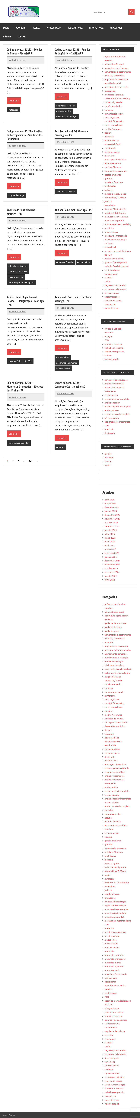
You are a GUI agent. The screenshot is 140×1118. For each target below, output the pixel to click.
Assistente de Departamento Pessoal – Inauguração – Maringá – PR (25, 301)
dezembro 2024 (112, 560)
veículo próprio (112, 359)
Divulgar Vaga (53, 27)
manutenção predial (114, 220)
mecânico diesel (112, 935)
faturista (109, 829)
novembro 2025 (112, 518)
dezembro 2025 (112, 514)
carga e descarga (16, 195)
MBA (107, 425)
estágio (108, 336)
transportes (110, 304)
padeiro (108, 989)
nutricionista (111, 977)
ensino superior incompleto (21, 282)
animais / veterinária (114, 75)
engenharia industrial (115, 771)
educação (109, 136)
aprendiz (109, 332)
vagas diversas (63, 368)
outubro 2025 (111, 522)
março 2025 (110, 549)
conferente (110, 695)
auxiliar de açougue (114, 661)
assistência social (113, 83)
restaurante (110, 1038)
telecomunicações (113, 300)
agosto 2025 (111, 530)
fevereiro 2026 (112, 507)
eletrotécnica (111, 760)
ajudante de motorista (115, 623)
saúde (107, 281)
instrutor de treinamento (117, 882)
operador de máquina (115, 985)
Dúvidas (7, 36)
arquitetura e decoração (116, 79)
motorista (109, 951)
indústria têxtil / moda (115, 193)
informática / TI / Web (115, 197)
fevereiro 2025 (112, 553)
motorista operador (114, 966)
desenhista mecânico (115, 726)
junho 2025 (110, 537)
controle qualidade (114, 125)
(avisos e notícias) (113, 328)
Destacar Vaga (75, 27)
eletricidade (110, 148)
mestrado (109, 429)
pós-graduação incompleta (117, 421)
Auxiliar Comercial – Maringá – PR (73, 210)
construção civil (112, 117)
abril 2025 (109, 545)
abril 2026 (109, 499)
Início (6, 27)
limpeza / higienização (115, 209)
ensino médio (83, 262)
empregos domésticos (115, 159)
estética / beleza (113, 167)
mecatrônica (110, 939)
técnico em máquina (114, 1077)
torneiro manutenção (115, 1084)
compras (60, 447)
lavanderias (110, 205)
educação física (112, 140)
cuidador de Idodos (114, 718)
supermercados (112, 296)
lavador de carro (112, 893)
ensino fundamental (114, 383)
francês (108, 461)
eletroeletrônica (112, 749)
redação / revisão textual (117, 266)
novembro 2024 (112, 564)
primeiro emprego (113, 343)
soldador (109, 1069)
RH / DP (28, 361)
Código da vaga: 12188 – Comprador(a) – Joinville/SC (70, 385)
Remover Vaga (96, 27)
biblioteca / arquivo (114, 94)
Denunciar (21, 27)
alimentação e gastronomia (118, 71)
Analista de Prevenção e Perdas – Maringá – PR (73, 299)
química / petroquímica (116, 262)
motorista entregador (18, 442)
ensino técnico (112, 410)
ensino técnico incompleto (117, 414)
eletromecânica (112, 151)
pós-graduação (112, 417)
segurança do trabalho (115, 285)
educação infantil (113, 144)
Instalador (13, 109)
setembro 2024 (112, 572)
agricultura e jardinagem (116, 67)
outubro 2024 (111, 568)
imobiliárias (110, 186)
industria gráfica (112, 863)
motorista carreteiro (114, 955)
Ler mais (13, 100)
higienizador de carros (115, 848)
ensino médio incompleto (117, 398)
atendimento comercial (116, 653)
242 (31, 461)
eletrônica (109, 155)
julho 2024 (110, 579)
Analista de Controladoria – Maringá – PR (22, 212)
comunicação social (114, 113)
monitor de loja (112, 947)
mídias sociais (111, 231)
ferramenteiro (111, 832)
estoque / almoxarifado (116, 170)
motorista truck (112, 970)
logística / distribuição (66, 116)
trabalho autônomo (114, 347)
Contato (22, 36)
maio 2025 (110, 541)
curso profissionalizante (116, 379)
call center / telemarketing (117, 98)
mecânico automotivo (115, 932)
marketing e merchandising (118, 224)
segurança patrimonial (66, 362)
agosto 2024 (111, 575)
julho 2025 (110, 533)
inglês (107, 465)
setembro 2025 (112, 526)
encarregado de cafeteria (117, 768)
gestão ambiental (113, 174)
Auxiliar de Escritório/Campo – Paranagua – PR (71, 133)
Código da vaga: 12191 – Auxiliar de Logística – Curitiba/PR (72, 51)
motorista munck (113, 962)
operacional (110, 247)
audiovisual (110, 90)
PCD (107, 340)
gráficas (108, 178)
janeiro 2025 (111, 556)
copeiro (108, 710)
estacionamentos (113, 163)
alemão (108, 453)
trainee (108, 355)
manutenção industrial (115, 913)
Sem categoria (112, 1057)
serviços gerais (112, 292)
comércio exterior (113, 106)
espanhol (109, 457)
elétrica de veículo (113, 741)
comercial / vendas (65, 262)
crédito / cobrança (113, 128)
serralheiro (110, 1061)
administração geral (65, 105)
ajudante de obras (113, 627)
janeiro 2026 (111, 511)
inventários (110, 886)
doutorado (110, 433)
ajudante (109, 619)
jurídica (108, 201)
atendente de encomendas (118, 649)
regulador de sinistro (115, 1031)
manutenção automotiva (116, 216)
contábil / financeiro (17, 271)
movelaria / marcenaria (116, 235)
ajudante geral (112, 630)
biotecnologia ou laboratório (118, 669)
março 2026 (110, 503)
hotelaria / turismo (114, 182)
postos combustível (114, 258)
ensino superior (63, 111)
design (108, 132)
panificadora (110, 993)
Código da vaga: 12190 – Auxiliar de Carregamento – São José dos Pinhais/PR (25, 135)
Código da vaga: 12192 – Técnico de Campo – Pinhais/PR (25, 51)
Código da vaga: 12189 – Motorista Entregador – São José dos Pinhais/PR (25, 387)
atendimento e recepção (116, 87)
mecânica (109, 228)
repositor (109, 1035)
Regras (36, 27)
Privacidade (116, 27)
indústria (109, 189)
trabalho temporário (114, 351)
